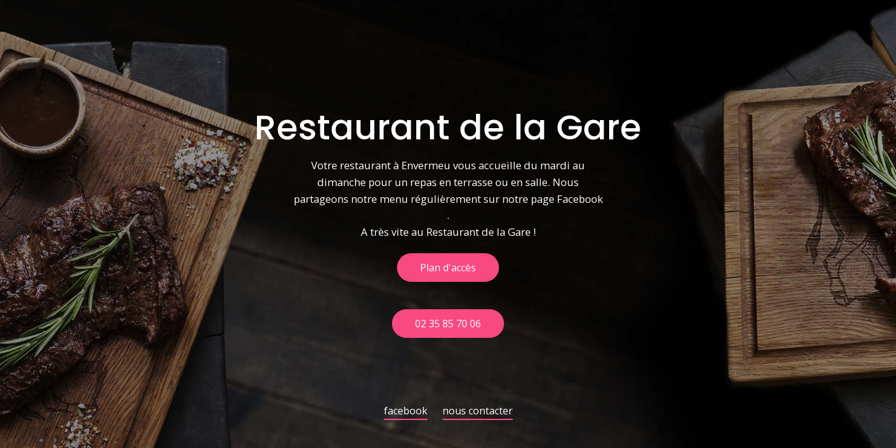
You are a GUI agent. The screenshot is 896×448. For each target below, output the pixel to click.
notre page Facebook (552, 199)
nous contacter (477, 412)
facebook (405, 412)
